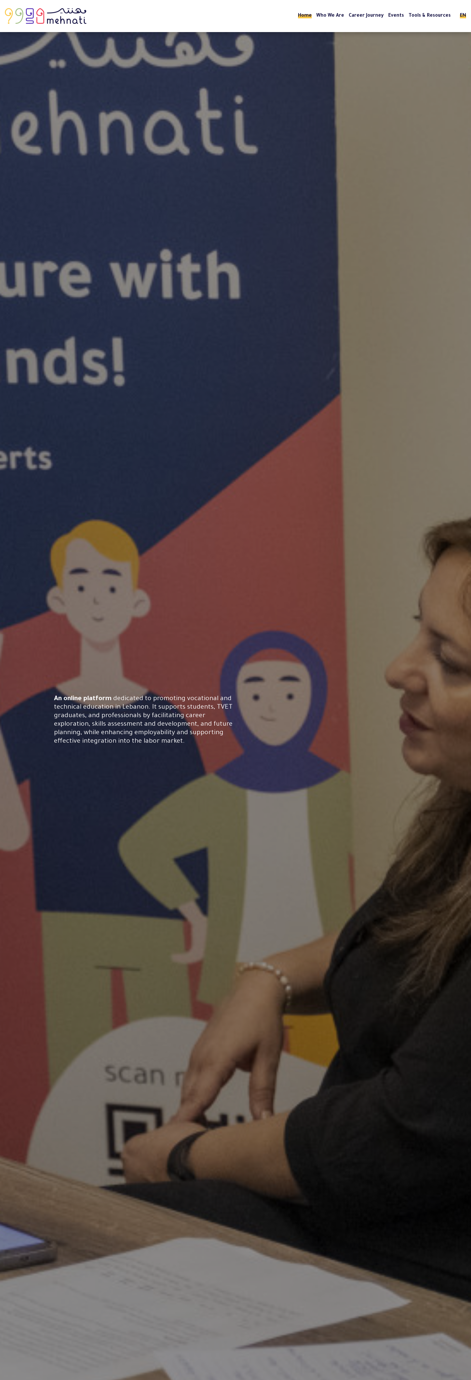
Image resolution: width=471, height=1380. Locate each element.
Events (396, 16)
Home (305, 16)
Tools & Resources (430, 16)
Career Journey (366, 16)
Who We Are (330, 16)
